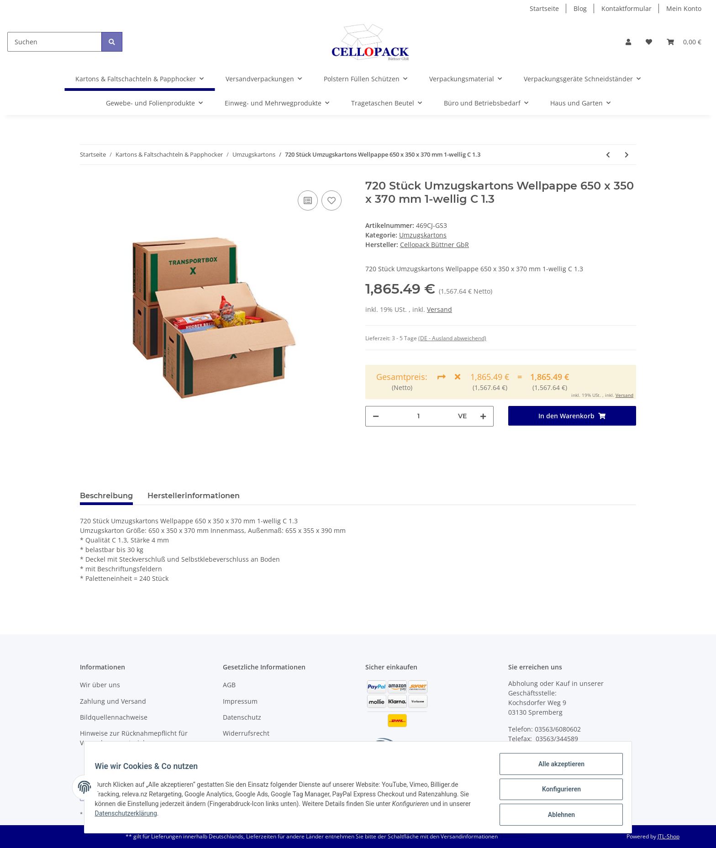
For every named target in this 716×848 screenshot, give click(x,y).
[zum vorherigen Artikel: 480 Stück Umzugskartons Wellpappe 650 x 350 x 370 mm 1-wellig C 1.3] (608, 154)
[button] (628, 42)
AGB (229, 684)
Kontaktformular (626, 8)
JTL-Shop (668, 836)
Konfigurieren (556, 791)
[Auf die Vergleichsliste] (308, 200)
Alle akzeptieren (557, 768)
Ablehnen (556, 815)
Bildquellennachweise (113, 717)
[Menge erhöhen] (483, 416)
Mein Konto (683, 8)
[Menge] (418, 416)
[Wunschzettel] (648, 42)
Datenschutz (242, 717)
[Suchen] (54, 42)
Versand (439, 309)
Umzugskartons (423, 235)
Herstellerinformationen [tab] (193, 495)
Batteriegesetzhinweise (258, 749)
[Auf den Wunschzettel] (331, 200)
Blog (580, 8)
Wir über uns (100, 684)
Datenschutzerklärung (130, 816)
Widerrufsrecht (246, 733)
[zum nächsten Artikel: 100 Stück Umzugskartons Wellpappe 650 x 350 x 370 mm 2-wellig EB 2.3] (626, 154)
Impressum (240, 701)
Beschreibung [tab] (106, 495)
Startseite (544, 8)
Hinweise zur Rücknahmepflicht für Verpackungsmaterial (134, 738)
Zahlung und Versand (113, 701)
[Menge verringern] (376, 416)
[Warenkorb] (684, 42)
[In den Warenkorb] (572, 416)
